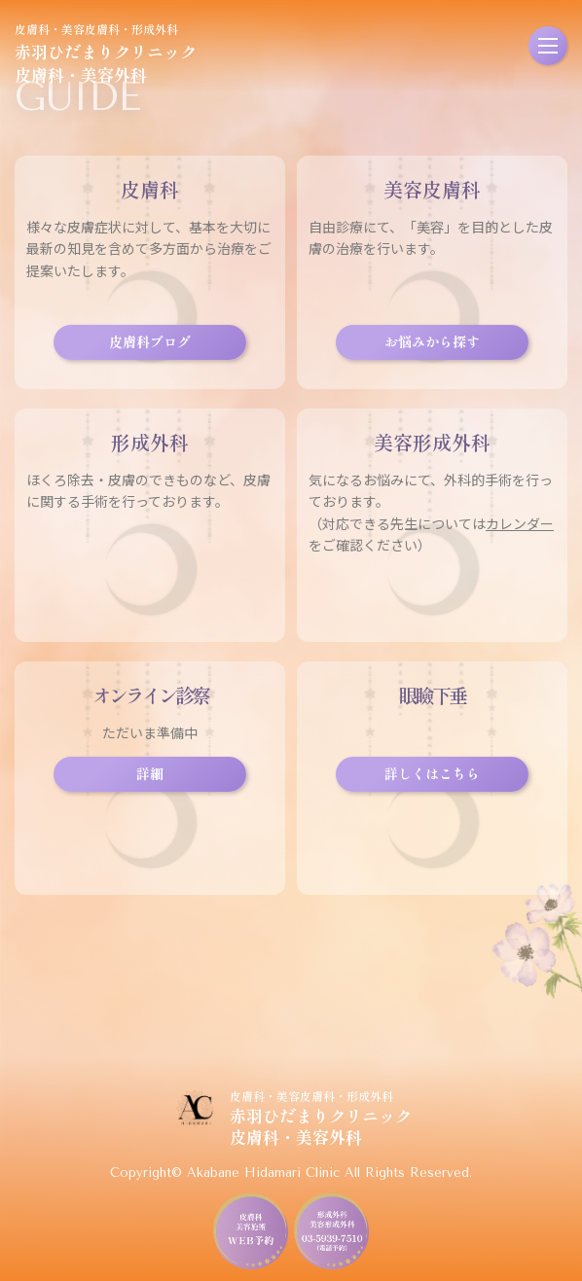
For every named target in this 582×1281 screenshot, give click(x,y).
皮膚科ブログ (150, 341)
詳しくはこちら (432, 773)
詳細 (150, 773)
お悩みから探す (432, 341)
